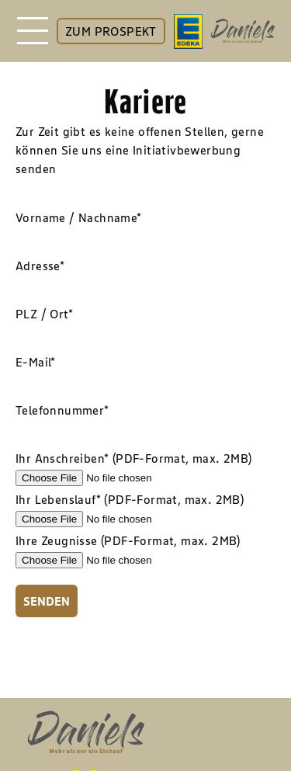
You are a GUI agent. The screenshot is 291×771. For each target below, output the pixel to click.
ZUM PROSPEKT (111, 31)
